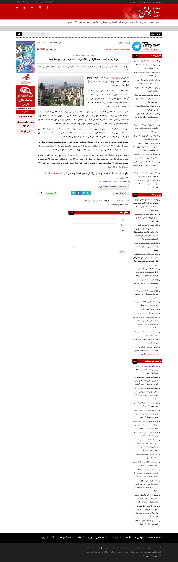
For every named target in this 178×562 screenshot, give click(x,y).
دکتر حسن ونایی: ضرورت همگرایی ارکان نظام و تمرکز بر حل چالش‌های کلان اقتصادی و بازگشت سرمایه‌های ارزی (145, 259)
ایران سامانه (145, 555)
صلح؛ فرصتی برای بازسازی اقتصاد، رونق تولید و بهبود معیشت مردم (146, 156)
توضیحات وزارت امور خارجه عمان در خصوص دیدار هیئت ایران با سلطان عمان (145, 165)
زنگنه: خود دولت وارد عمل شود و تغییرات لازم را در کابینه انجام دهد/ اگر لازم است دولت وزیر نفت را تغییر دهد (145, 204)
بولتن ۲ (143, 22)
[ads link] (147, 46)
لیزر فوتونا (25, 131)
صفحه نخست (155, 22)
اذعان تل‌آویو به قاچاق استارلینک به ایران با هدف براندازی (146, 67)
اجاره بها (109, 181)
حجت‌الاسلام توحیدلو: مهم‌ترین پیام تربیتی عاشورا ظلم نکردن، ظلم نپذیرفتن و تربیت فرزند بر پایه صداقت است (145, 322)
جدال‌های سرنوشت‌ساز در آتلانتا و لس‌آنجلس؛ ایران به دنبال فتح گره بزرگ (146, 283)
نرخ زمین (116, 181)
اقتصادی (116, 49)
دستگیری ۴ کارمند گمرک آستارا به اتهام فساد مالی (146, 522)
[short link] (115, 187)
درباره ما (41, 1)
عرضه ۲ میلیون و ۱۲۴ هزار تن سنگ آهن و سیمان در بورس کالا (145, 303)
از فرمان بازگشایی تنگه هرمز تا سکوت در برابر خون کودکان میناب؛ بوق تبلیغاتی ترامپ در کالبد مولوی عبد (146, 511)
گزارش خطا (121, 193)
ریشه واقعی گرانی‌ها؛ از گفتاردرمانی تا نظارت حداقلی (145, 464)
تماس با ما (50, 1)
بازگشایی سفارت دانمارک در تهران (146, 61)
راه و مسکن (108, 49)
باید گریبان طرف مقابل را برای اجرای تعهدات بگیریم (145, 341)
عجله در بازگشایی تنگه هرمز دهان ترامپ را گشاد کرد (146, 334)
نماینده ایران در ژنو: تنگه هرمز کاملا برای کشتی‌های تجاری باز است (145, 175)
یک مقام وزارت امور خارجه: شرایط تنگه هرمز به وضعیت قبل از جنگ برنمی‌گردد (146, 128)
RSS (89, 548)
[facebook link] (78, 193)
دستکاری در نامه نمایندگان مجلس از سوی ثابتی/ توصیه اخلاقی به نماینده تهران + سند (146, 498)
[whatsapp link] (88, 193)
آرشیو (140, 548)
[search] (19, 34)
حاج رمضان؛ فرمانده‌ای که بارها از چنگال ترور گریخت (146, 108)
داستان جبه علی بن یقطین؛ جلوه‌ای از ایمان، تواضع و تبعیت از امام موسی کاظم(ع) (145, 414)
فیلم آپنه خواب (25, 116)
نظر (123, 230)
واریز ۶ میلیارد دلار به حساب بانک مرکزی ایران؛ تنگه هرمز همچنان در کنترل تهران (146, 217)
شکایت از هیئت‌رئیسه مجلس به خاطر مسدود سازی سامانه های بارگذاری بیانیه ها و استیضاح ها (147, 272)
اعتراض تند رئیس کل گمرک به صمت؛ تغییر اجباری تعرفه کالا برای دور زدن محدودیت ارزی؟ (146, 350)
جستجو (132, 548)
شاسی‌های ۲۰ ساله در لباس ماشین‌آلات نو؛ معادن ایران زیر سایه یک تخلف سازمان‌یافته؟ (145, 147)
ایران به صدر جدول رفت (149, 309)
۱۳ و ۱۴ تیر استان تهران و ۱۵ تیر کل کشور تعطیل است (146, 137)
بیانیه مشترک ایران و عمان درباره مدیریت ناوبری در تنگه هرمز (147, 82)
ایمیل (122, 225)
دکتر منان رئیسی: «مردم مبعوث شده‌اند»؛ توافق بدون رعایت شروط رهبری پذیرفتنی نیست (146, 473)
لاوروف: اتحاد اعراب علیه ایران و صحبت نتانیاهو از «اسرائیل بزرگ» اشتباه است (146, 117)
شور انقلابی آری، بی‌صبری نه (148, 313)
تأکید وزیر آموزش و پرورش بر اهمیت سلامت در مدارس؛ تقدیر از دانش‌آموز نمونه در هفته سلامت (146, 485)
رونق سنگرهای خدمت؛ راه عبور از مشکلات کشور (146, 89)
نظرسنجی (115, 548)
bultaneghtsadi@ (53, 173)
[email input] (94, 225)
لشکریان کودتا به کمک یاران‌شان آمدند (147, 456)
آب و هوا (19, 1)
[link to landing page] (147, 12)
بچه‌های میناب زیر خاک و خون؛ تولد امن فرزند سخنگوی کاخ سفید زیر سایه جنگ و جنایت (145, 425)
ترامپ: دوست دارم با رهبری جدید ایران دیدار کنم (146, 434)
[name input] (94, 220)
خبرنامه (27, 1)
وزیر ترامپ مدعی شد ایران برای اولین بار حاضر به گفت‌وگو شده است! (147, 370)
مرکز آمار (102, 181)
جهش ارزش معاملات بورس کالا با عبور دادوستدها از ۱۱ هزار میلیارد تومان (146, 294)
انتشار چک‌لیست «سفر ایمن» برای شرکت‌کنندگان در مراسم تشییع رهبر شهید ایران (146, 98)
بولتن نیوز (116, 77)
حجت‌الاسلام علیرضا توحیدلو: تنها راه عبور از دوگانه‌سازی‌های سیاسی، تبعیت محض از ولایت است (145, 393)
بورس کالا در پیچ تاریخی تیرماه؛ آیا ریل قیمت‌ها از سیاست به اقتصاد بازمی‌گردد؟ (146, 184)
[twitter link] (73, 193)
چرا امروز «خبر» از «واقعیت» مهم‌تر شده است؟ (145, 404)
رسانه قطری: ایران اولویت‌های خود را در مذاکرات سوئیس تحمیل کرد (146, 74)
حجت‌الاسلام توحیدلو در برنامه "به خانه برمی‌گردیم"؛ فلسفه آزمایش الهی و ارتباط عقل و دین (146, 381)
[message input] (94, 238)
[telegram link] (83, 193)
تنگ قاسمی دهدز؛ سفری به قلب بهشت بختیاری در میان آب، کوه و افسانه (146, 246)
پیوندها (34, 1)
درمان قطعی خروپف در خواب (25, 124)
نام (123, 219)
